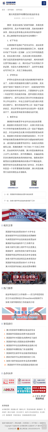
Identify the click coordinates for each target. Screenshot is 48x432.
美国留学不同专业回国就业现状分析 (21, 365)
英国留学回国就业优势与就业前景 (21, 194)
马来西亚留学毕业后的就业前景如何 (21, 239)
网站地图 (18, 423)
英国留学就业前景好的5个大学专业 (20, 232)
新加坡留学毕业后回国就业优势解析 (21, 235)
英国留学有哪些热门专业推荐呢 (18, 349)
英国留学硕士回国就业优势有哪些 (19, 341)
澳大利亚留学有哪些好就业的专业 (19, 330)
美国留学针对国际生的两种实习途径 (20, 338)
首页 (3, 10)
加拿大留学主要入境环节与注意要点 (21, 247)
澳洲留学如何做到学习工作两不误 (20, 243)
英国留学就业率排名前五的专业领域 (21, 255)
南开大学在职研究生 (32, 412)
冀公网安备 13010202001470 (28, 429)
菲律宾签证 (17, 415)
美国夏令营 (14, 409)
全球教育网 (6, 409)
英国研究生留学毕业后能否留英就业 (20, 353)
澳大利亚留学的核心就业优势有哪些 (21, 266)
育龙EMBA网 (31, 409)
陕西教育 (9, 415)
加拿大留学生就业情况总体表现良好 (21, 259)
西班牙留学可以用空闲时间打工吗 (19, 357)
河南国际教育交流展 (29, 415)
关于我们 (34, 423)
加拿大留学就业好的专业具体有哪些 (20, 361)
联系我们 (26, 423)
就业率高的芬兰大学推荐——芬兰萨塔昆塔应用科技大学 (25, 294)
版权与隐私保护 (7, 423)
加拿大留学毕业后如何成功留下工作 (22, 201)
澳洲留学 (40, 409)
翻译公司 (22, 409)
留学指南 (11, 10)
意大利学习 (20, 412)
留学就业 (19, 10)
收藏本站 (43, 423)
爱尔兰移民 (11, 412)
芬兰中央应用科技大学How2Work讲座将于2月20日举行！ (24, 298)
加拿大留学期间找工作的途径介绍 (20, 302)
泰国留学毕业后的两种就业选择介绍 (20, 345)
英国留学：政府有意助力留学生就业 (21, 251)
